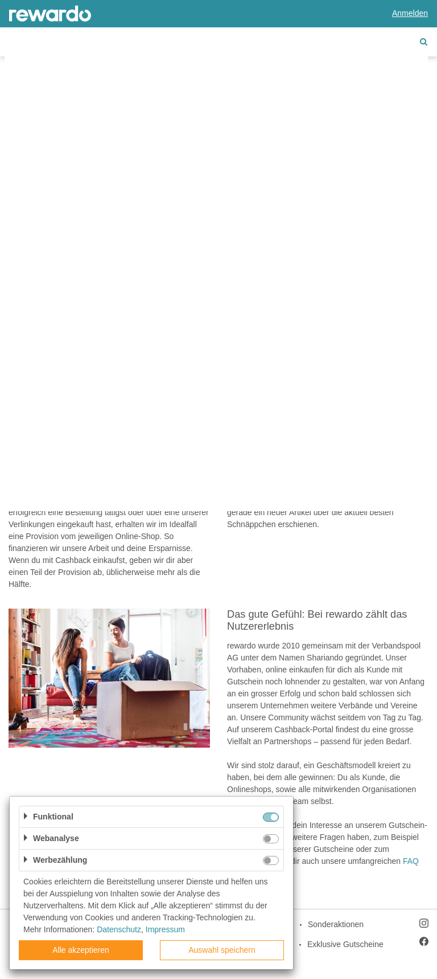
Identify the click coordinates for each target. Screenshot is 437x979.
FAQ (411, 861)
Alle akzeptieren (80, 949)
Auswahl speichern (221, 949)
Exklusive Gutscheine (345, 944)
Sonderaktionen (336, 924)
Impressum (165, 929)
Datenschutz (119, 929)
